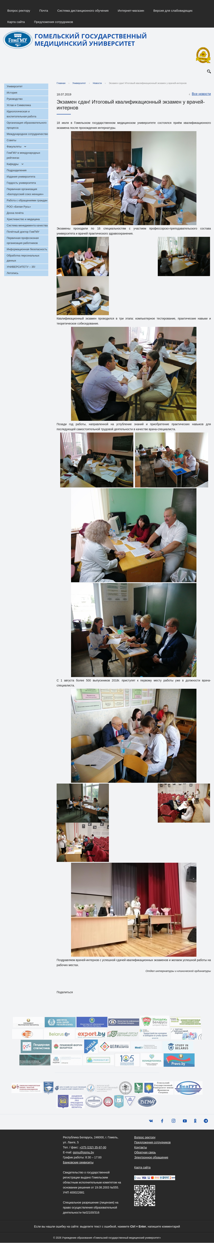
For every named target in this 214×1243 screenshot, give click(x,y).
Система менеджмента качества (27, 225)
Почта (43, 10)
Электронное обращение (151, 1157)
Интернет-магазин (131, 10)
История (12, 92)
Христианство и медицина (23, 219)
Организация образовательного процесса (27, 125)
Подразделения (17, 170)
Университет (15, 86)
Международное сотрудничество (27, 134)
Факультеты (14, 146)
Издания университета (21, 176)
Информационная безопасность (27, 249)
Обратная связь (145, 1152)
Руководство (15, 99)
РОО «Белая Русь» (19, 206)
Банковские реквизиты (78, 1162)
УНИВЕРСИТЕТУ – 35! (21, 267)
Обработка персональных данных (23, 258)
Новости (97, 83)
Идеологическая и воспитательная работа (21, 114)
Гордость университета (21, 183)
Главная (61, 83)
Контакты (140, 1147)
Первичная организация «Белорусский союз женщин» (25, 192)
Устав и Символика (19, 105)
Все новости (199, 94)
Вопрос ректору (18, 10)
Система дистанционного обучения (82, 10)
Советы (11, 140)
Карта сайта (16, 22)
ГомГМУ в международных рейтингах (23, 155)
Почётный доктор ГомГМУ (23, 231)
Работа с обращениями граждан (27, 200)
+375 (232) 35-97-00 (92, 1147)
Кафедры (13, 164)
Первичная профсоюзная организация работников (23, 241)
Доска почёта (15, 213)
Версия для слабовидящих (173, 10)
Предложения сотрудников (53, 22)
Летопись (12, 273)
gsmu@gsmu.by (83, 1152)
